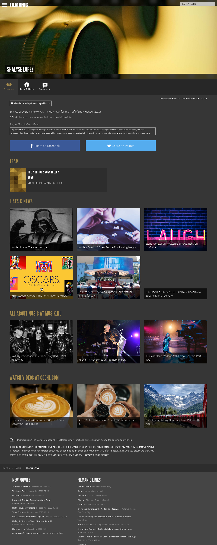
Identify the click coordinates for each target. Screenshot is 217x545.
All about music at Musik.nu (36, 310)
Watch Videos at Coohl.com (34, 373)
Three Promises (19, 506)
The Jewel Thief (19, 485)
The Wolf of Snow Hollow (79, 111)
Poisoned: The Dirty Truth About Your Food (31, 494)
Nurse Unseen (18, 523)
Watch (80, 518)
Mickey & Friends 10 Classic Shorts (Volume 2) (32, 515)
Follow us (82, 489)
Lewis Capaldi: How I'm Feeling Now (28, 510)
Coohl (80, 498)
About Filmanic (84, 480)
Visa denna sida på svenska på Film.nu (30, 103)
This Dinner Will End (21, 480)
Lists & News (21, 201)
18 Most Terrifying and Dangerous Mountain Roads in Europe (104, 510)
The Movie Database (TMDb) (107, 440)
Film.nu (81, 494)
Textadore (82, 538)
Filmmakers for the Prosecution (26, 527)
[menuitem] (6, 462)
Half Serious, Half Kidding (23, 502)
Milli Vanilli (17, 489)
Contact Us (82, 485)
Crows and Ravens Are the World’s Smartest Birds (99, 503)
